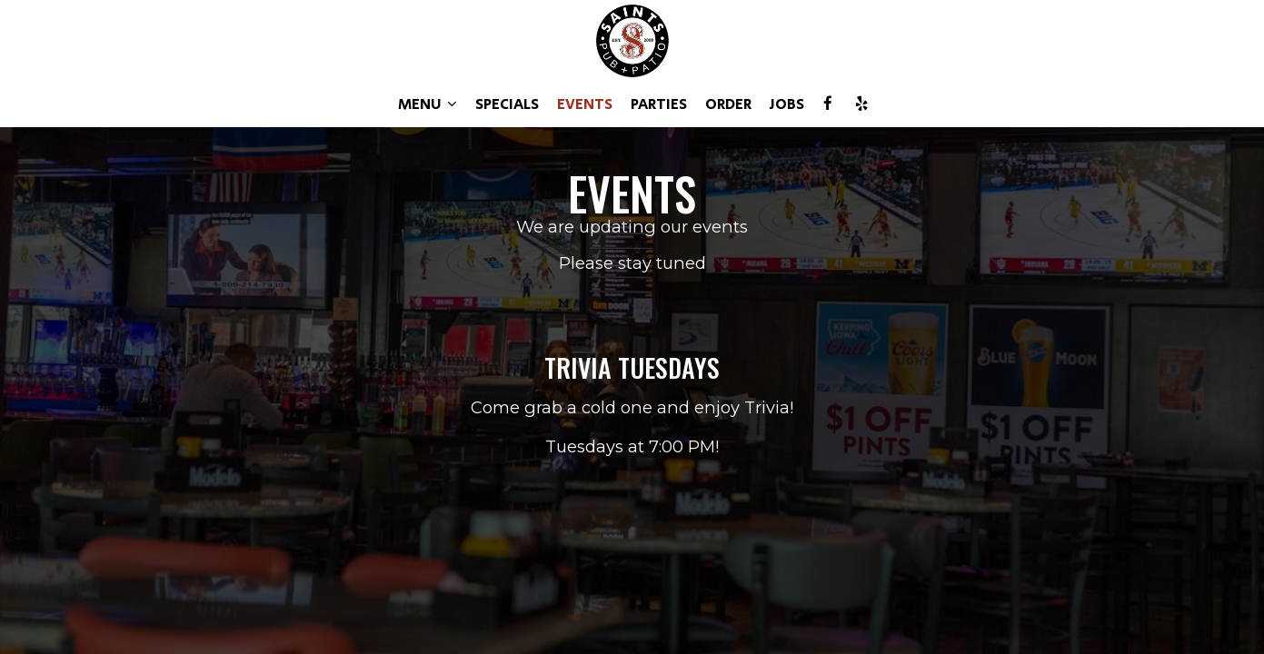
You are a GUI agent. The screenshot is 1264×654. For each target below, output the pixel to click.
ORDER (728, 104)
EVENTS (584, 104)
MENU (427, 104)
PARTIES (659, 104)
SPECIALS (507, 104)
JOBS (787, 104)
